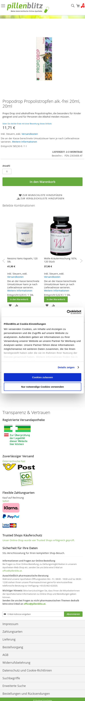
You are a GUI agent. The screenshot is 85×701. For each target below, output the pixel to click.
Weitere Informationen (24, 141)
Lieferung (9, 639)
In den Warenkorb (19, 299)
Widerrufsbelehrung (16, 663)
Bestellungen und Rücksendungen (26, 694)
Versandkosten (30, 133)
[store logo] (28, 7)
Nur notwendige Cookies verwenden (42, 386)
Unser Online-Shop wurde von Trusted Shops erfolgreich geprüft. (38, 540)
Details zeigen (66, 367)
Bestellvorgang (12, 647)
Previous (3, 261)
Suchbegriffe (11, 678)
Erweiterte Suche (14, 686)
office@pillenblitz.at (12, 570)
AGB (5, 655)
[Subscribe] (73, 614)
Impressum (10, 624)
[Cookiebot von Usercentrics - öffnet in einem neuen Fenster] (66, 312)
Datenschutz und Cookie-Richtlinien (27, 670)
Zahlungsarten (12, 632)
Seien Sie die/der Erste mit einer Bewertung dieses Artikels (27, 123)
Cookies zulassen (42, 377)
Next (81, 261)
